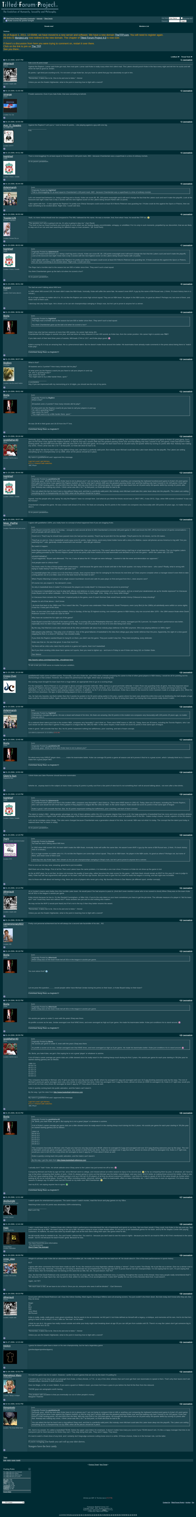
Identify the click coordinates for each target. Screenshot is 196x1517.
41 (128, 1515)
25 (98, 1515)
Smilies (5, 1481)
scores (13, 1460)
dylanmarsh (9, 187)
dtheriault (8, 63)
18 (85, 1515)
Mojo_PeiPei (10, 523)
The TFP (36, 46)
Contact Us (166, 1502)
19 (87, 1515)
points (9, 1460)
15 (79, 1515)
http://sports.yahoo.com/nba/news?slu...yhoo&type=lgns (50, 660)
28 (104, 1515)
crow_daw (9, 1259)
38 (123, 1515)
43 (132, 1515)
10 (70, 1515)
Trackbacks (6, 1485)
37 (121, 1515)
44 (134, 1515)
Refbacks (6, 1488)
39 (125, 1515)
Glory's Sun (9, 775)
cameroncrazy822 (13, 923)
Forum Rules (7, 1492)
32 (111, 1515)
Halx (5, 1227)
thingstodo (9, 1407)
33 (113, 1515)
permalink (188, 60)
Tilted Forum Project (177, 1502)
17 (83, 1515)
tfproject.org (21, 37)
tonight (18, 1460)
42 (130, 1515)
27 (102, 1515)
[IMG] (5, 1482)
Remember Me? (187, 18)
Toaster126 (9, 218)
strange (7, 94)
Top (193, 1502)
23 (94, 1515)
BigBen (7, 362)
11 (72, 1515)
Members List (144, 26)
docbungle (9, 1200)
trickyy (7, 1345)
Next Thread (103, 1464)
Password (165, 21)
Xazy (6, 838)
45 (136, 1515)
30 (108, 1515)
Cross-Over (9, 676)
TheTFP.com (122, 35)
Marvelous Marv (12, 1375)
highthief (8, 156)
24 (96, 1515)
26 (100, 1515)
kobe (4, 1460)
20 (89, 1515)
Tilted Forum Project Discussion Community (20, 18)
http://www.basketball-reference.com (68, 1092)
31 (109, 1515)
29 (106, 1515)
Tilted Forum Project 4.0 (93, 37)
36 (119, 1515)
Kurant (7, 287)
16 (81, 1515)
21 (91, 1515)
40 (126, 1515)
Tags (5, 1457)
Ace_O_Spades (12, 125)
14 (77, 1515)
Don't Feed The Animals (38, 1247)
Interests (39, 18)
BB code (6, 1479)
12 (74, 1515)
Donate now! (49, 26)
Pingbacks (6, 1487)
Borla (6, 315)
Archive (188, 1502)
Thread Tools (185, 57)
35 (117, 1515)
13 (75, 1515)
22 (93, 1515)
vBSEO (104, 1510)
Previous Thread (94, 1464)
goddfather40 (10, 440)
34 (115, 1515)
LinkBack (174, 57)
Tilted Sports (48, 18)
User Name (165, 18)
